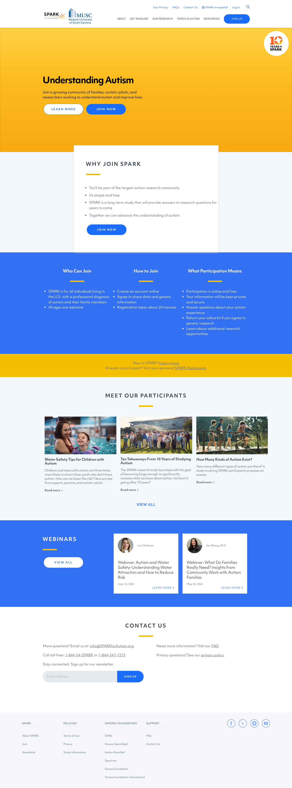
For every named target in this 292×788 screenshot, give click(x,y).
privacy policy (212, 655)
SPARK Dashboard (190, 367)
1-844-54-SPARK (79, 655)
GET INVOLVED (139, 18)
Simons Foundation (116, 769)
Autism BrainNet (115, 752)
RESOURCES (212, 18)
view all (146, 504)
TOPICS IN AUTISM (188, 18)
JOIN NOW (106, 109)
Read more (54, 490)
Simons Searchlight (116, 744)
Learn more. (169, 362)
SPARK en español (215, 7)
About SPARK (30, 735)
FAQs (176, 7)
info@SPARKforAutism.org (112, 645)
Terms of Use (71, 735)
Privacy (67, 744)
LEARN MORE (63, 109)
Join (24, 744)
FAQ (215, 645)
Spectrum (111, 760)
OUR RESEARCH (163, 18)
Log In (236, 7)
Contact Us (191, 7)
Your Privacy (160, 7)
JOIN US (236, 18)
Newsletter (29, 752)
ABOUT (121, 18)
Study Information (74, 752)
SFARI (108, 735)
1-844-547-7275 (111, 655)
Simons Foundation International (125, 777)
